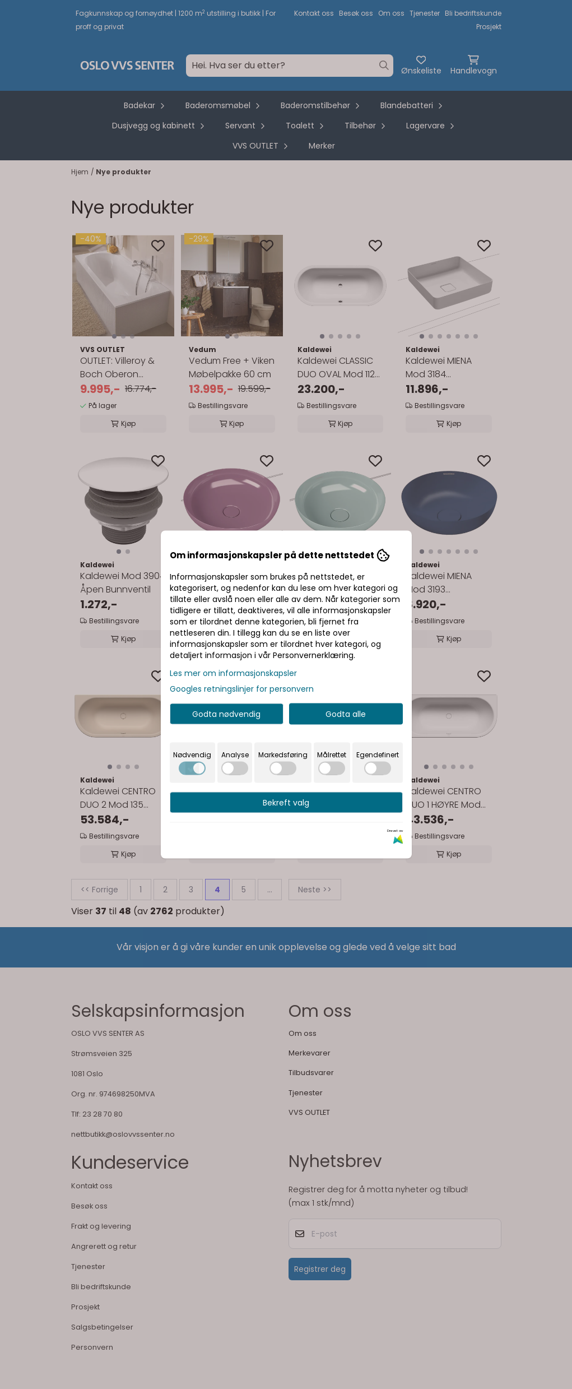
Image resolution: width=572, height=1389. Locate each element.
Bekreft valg (286, 802)
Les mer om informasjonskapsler (233, 673)
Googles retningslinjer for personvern (242, 688)
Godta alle (345, 714)
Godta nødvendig (226, 714)
